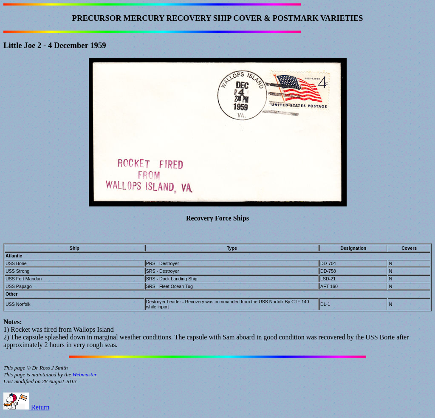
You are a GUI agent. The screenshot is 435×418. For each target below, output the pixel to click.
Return (26, 407)
